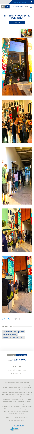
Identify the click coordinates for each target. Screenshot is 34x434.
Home (16, 2)
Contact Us (22, 2)
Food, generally (19, 332)
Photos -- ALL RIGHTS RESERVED (13, 338)
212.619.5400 (18, 7)
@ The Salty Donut (8, 319)
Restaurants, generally (10, 335)
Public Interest (7, 332)
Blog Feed (25, 417)
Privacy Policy (17, 417)
